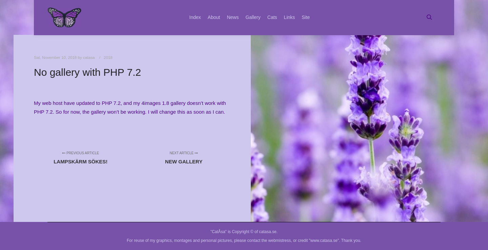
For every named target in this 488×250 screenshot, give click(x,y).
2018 (108, 57)
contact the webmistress (269, 240)
